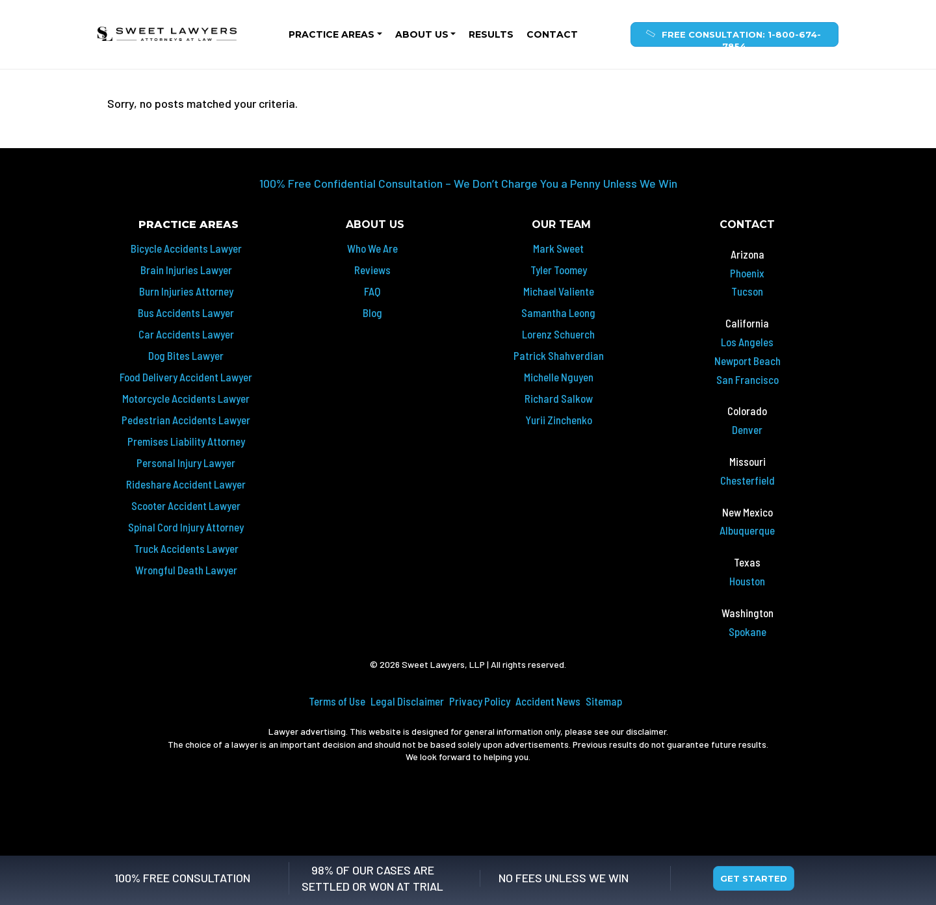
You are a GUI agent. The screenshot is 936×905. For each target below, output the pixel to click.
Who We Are (372, 248)
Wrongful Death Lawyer (186, 569)
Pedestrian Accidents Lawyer (186, 419)
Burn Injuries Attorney (186, 291)
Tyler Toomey (558, 269)
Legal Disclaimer (407, 701)
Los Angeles (747, 341)
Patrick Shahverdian (559, 355)
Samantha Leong (558, 312)
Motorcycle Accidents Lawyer (186, 398)
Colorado (747, 410)
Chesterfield (747, 480)
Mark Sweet (558, 248)
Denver (747, 429)
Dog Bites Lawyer (186, 355)
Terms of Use (337, 701)
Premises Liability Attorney (186, 441)
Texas (747, 561)
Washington (748, 612)
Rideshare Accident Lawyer (186, 484)
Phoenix (747, 272)
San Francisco (747, 379)
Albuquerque (747, 530)
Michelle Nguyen (558, 376)
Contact (552, 34)
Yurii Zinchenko (558, 419)
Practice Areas (331, 34)
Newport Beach (747, 360)
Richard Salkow (559, 398)
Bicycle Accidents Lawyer (186, 248)
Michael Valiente (558, 291)
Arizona (747, 254)
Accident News (547, 701)
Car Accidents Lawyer (186, 333)
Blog (372, 312)
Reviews (372, 269)
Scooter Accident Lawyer (185, 505)
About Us (421, 34)
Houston (747, 580)
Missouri (747, 461)
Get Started (753, 878)
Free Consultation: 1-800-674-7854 (732, 37)
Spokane (747, 631)
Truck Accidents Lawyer (186, 548)
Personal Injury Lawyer (185, 462)
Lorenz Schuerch (558, 333)
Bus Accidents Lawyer (186, 312)
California (747, 322)
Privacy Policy (479, 701)
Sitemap (604, 701)
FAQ (372, 291)
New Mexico (747, 511)
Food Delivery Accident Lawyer (186, 376)
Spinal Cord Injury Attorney (186, 526)
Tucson (747, 291)
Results (491, 34)
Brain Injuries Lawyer (186, 269)
